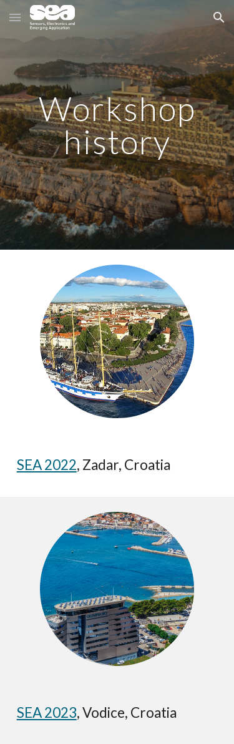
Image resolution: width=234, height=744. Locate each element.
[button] (15, 17)
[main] (117, 125)
